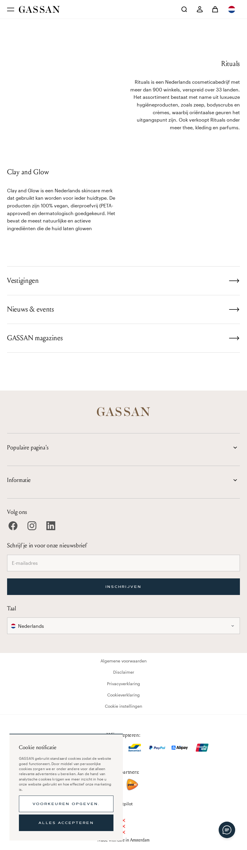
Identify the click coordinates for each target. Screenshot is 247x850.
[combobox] (232, 9)
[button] (232, 9)
